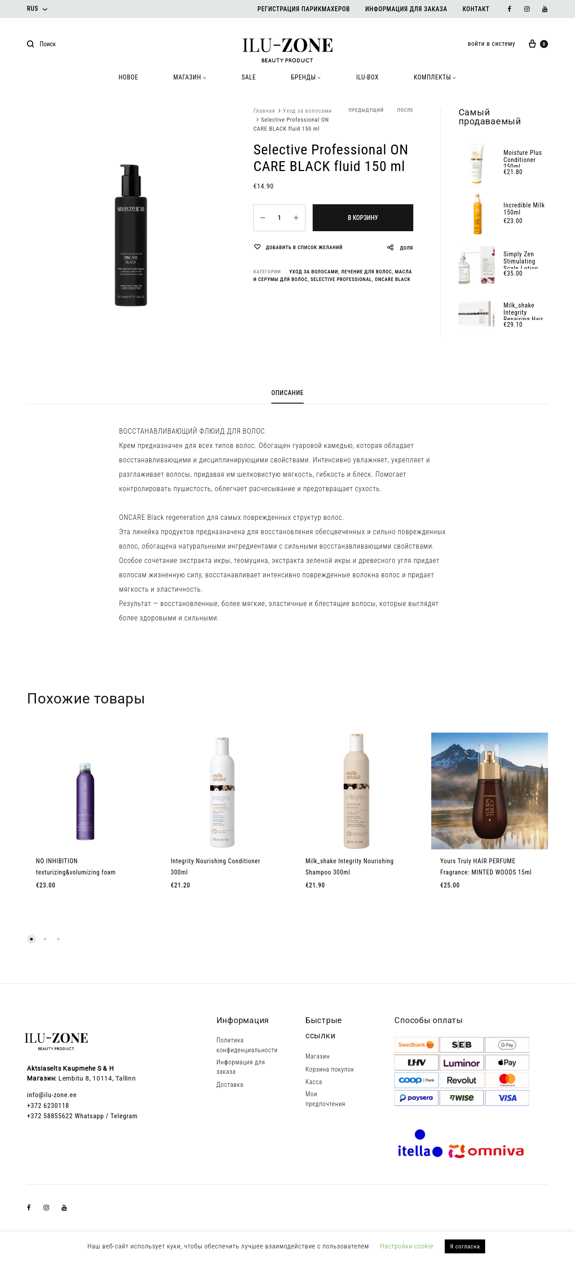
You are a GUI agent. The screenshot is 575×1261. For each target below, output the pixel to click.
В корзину (363, 217)
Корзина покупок (329, 1069)
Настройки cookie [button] (406, 1246)
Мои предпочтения (325, 1098)
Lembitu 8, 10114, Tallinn (97, 1078)
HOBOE (128, 77)
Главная (264, 110)
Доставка (230, 1084)
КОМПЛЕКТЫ (435, 77)
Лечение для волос (366, 272)
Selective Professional (341, 279)
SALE (249, 77)
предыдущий (366, 110)
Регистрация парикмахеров (303, 9)
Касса (313, 1081)
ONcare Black (392, 279)
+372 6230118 (48, 1106)
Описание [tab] (287, 392)
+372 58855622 (50, 1116)
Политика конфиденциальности (247, 1045)
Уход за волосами (307, 110)
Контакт (476, 9)
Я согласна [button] (465, 1246)
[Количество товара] (279, 218)
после (405, 110)
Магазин (317, 1056)
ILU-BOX (367, 77)
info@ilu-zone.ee (52, 1095)
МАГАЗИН (190, 77)
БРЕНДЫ (306, 77)
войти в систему (491, 43)
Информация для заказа (406, 9)
